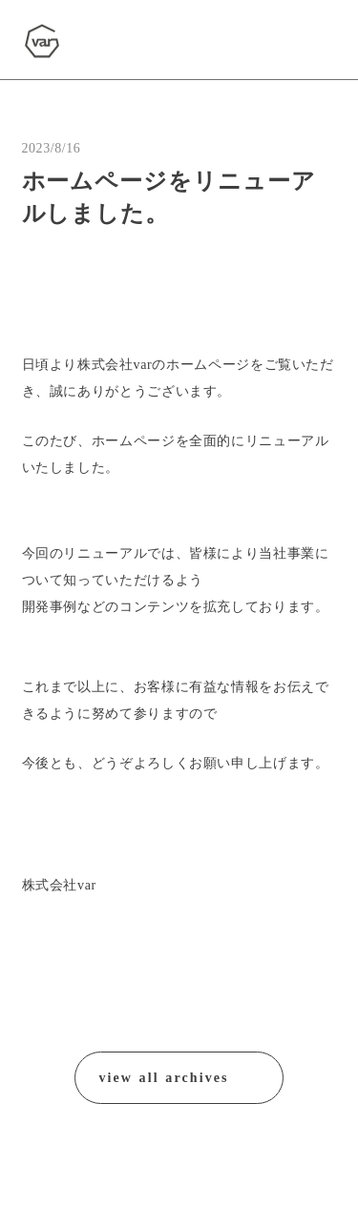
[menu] (308, 41)
